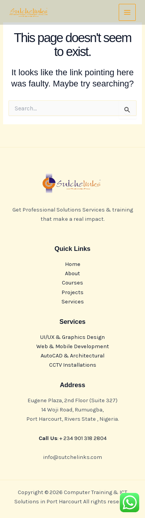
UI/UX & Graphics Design (72, 337)
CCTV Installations (72, 365)
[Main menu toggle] (127, 12)
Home (72, 264)
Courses (72, 282)
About (72, 273)
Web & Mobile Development (72, 346)
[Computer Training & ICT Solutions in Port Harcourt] (28, 12)
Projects (72, 292)
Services (72, 301)
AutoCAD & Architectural (72, 355)
